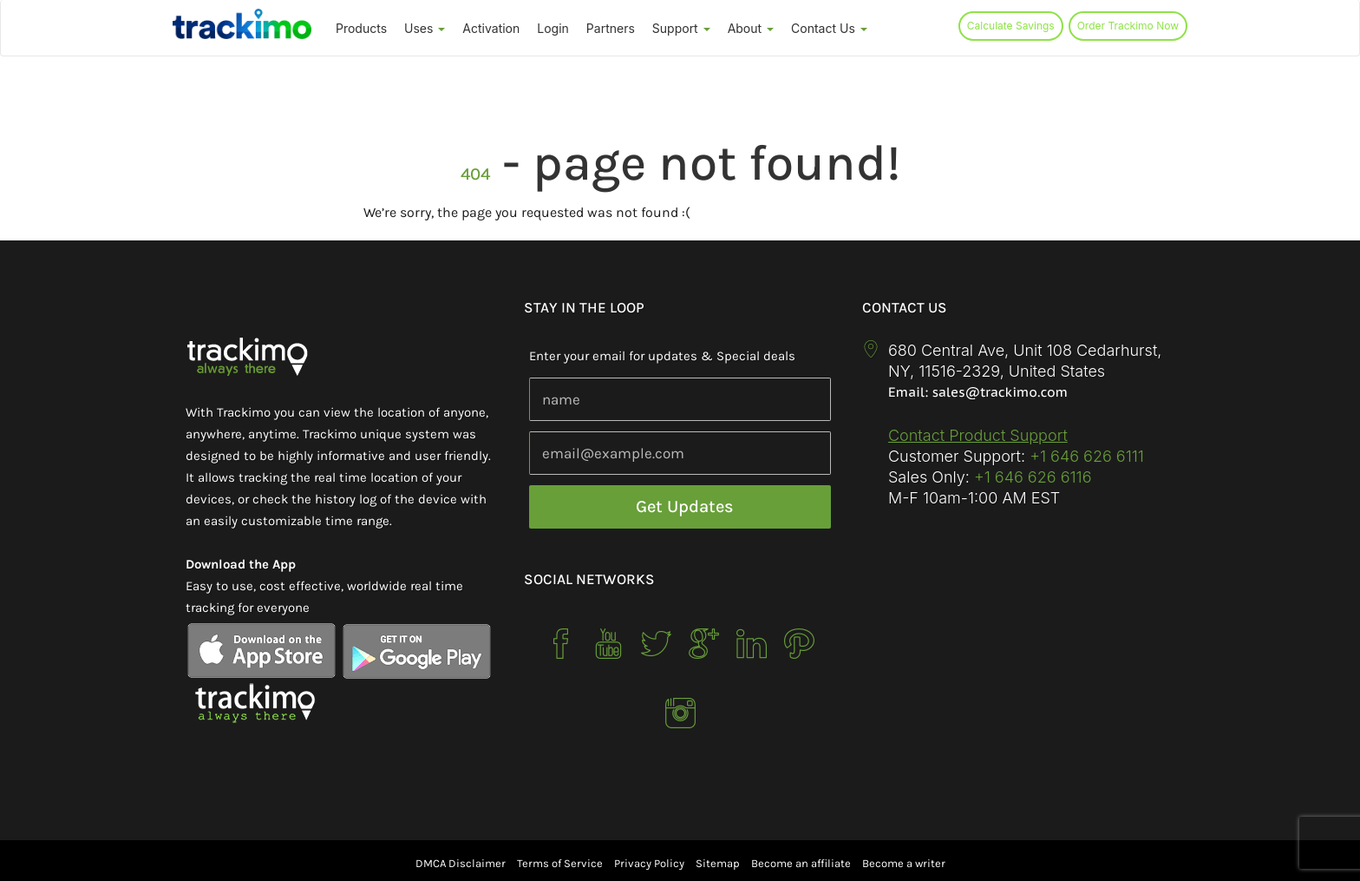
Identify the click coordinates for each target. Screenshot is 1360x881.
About (751, 28)
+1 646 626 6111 (1087, 456)
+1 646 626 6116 (1031, 477)
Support (681, 28)
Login (553, 28)
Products (361, 28)
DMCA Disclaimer (460, 863)
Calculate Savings (1011, 25)
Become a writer (903, 863)
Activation (491, 28)
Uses (424, 28)
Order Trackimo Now (1128, 25)
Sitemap (718, 863)
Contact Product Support (978, 435)
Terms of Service (560, 863)
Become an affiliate (801, 863)
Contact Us (829, 28)
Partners (610, 28)
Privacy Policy (649, 863)
